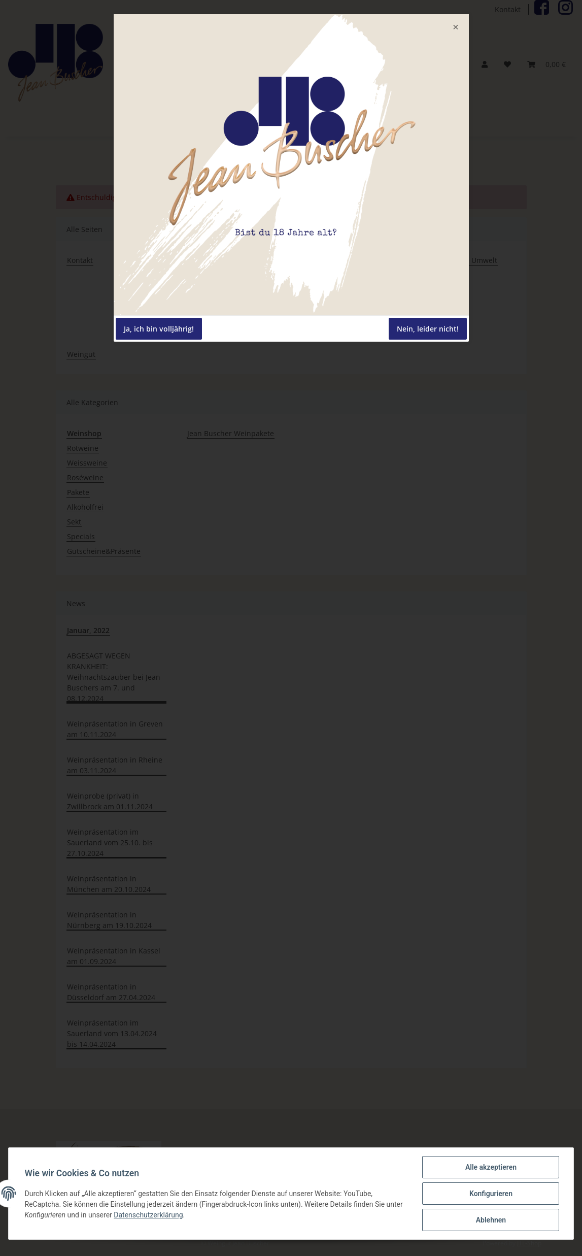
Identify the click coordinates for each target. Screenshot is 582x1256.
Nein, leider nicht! (428, 329)
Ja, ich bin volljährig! (159, 329)
